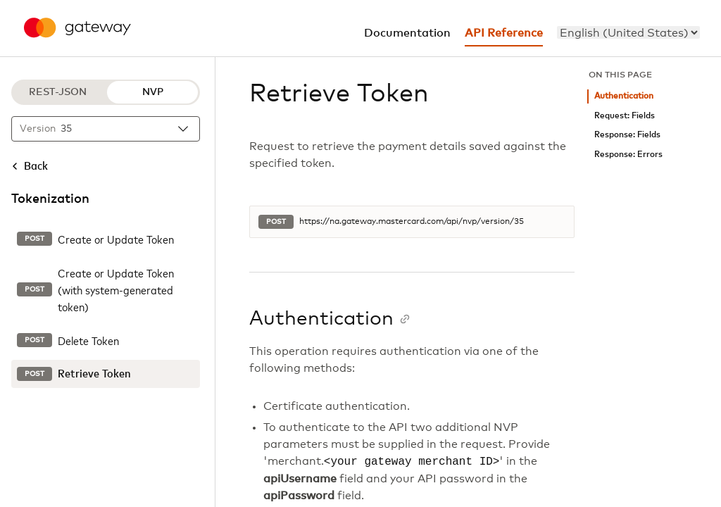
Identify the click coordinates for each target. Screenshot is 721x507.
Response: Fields (627, 134)
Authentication (623, 96)
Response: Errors (628, 154)
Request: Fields (624, 115)
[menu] (628, 32)
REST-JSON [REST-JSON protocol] (58, 92)
